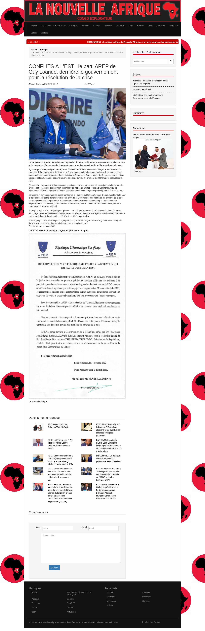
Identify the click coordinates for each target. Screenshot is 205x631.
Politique (85, 26)
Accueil (34, 26)
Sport (150, 26)
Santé (131, 26)
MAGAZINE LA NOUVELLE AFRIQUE (59, 26)
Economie (108, 26)
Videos (34, 33)
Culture (140, 26)
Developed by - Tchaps (151, 622)
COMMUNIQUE (102, 42)
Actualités (160, 26)
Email (83, 527)
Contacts (44, 33)
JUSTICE (120, 26)
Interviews (173, 26)
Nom (38, 527)
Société (96, 26)
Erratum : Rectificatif (142, 89)
